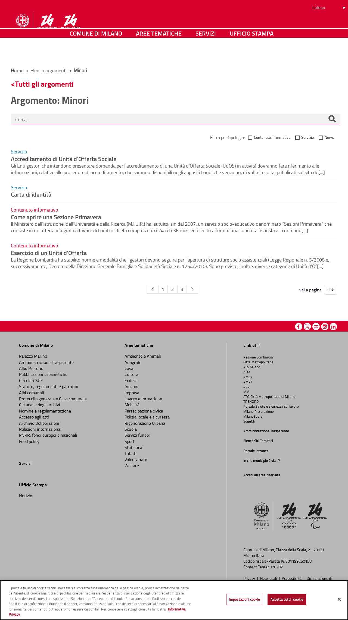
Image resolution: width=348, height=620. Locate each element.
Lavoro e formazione (143, 399)
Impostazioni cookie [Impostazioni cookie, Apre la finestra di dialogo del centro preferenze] (244, 599)
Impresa (132, 393)
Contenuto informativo (272, 137)
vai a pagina (310, 290)
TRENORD (251, 401)
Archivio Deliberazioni (39, 423)
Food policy (29, 441)
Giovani (131, 386)
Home (17, 70)
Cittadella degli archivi (39, 405)
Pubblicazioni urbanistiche (43, 374)
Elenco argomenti (49, 70)
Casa (129, 368)
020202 (276, 567)
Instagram (324, 326)
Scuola (131, 429)
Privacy (249, 578)
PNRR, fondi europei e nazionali (48, 435)
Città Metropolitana (258, 362)
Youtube (316, 326)
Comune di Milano (96, 55)
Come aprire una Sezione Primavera (56, 216)
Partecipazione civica (144, 411)
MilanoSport (252, 416)
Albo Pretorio (31, 368)
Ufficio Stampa (252, 55)
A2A (246, 386)
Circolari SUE (31, 380)
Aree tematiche (159, 55)
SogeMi (249, 421)
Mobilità (132, 405)
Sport (130, 441)
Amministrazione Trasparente (46, 362)
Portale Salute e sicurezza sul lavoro (271, 406)
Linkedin (333, 326)
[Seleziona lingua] (329, 24)
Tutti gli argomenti (44, 83)
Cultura (131, 374)
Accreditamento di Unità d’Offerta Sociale (63, 158)
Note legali (269, 578)
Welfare (132, 465)
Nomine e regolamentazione (45, 411)
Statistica (133, 447)
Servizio (307, 137)
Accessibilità (292, 578)
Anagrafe (133, 362)
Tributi (130, 453)
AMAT (247, 381)
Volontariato (136, 459)
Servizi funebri (138, 435)
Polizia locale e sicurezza (147, 417)
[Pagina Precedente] (152, 289)
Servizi (205, 55)
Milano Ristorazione (258, 411)
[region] (174, 600)
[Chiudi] (339, 599)
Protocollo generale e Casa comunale (53, 399)
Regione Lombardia (258, 357)
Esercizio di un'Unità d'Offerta (49, 252)
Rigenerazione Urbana (145, 423)
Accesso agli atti (34, 417)
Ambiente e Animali (143, 356)
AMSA (248, 376)
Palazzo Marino (33, 356)
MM (246, 391)
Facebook (298, 326)
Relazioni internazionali (41, 429)
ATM (246, 372)
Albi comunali (31, 393)
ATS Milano (251, 366)
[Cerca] (332, 119)
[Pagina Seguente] (192, 289)
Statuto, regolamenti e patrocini (48, 386)
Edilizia (131, 380)
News (329, 137)
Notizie (25, 496)
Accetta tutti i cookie (287, 599)
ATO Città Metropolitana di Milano (269, 396)
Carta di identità (31, 194)
